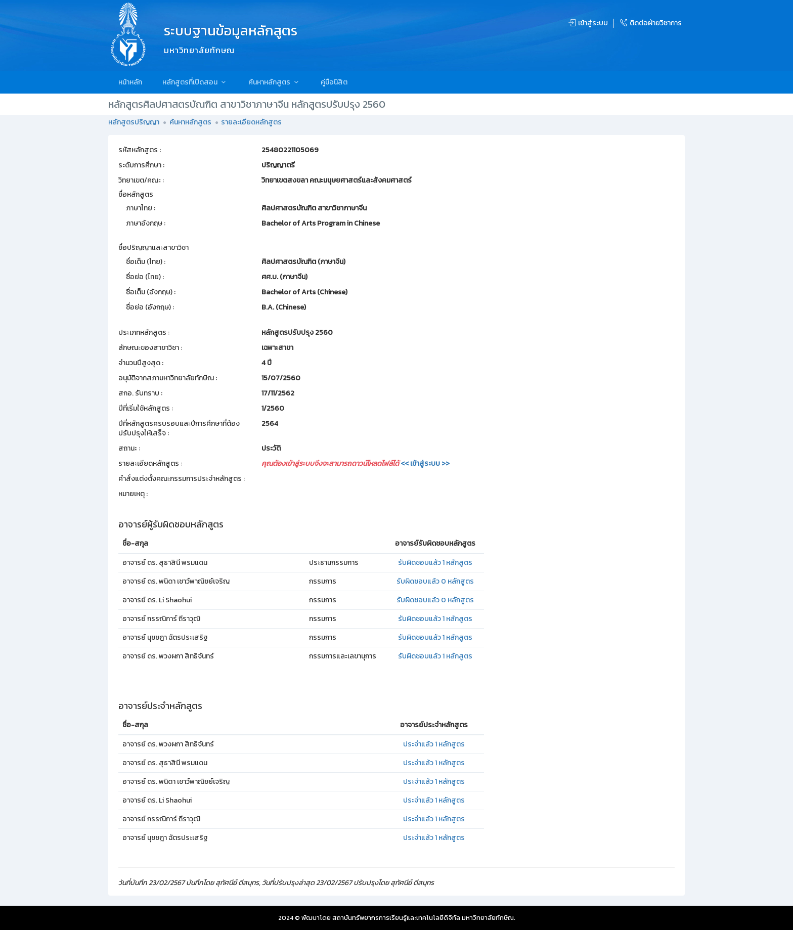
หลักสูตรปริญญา (133, 122)
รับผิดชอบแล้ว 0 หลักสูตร (435, 581)
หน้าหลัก (130, 82)
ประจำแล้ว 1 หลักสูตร (434, 744)
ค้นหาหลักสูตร (274, 82)
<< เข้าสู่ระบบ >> (425, 463)
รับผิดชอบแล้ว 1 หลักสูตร (435, 562)
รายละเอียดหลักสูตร (251, 122)
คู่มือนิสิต (334, 82)
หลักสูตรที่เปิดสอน (195, 82)
